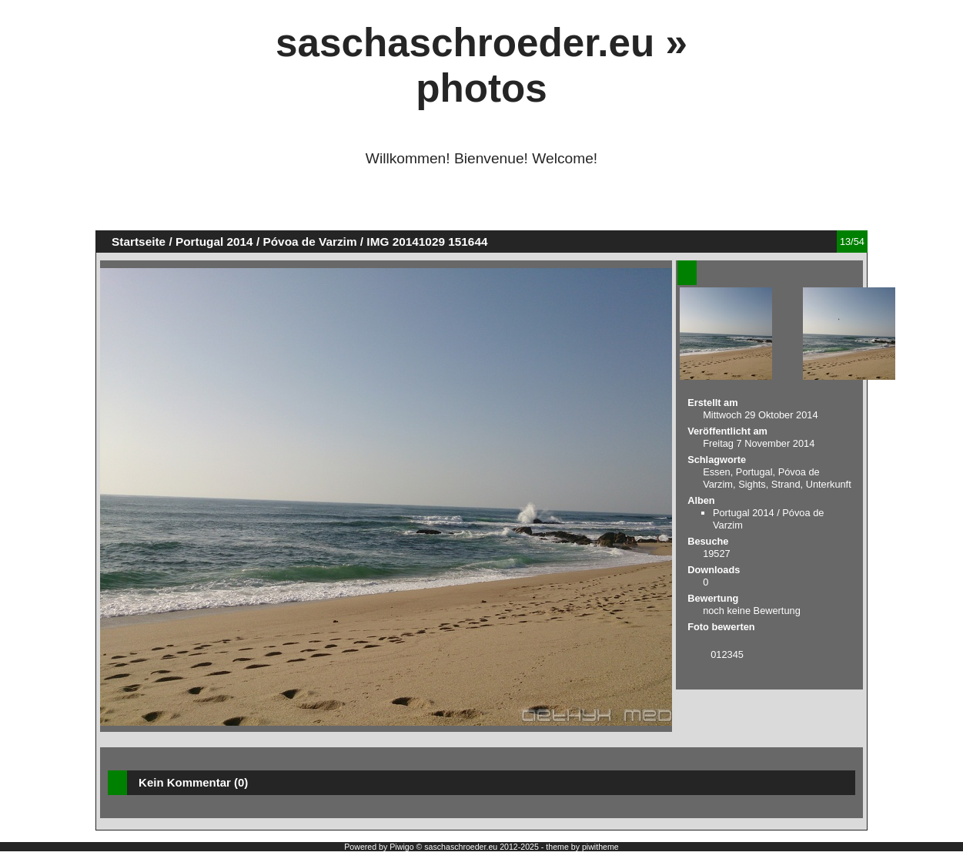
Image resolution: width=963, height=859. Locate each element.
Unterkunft (828, 484)
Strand (786, 484)
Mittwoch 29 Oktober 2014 (760, 415)
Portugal (754, 472)
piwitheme (600, 846)
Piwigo (401, 846)
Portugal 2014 (214, 241)
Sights (752, 484)
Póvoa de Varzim (309, 241)
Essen (717, 472)
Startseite (139, 241)
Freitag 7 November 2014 (758, 443)
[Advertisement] (481, 205)
